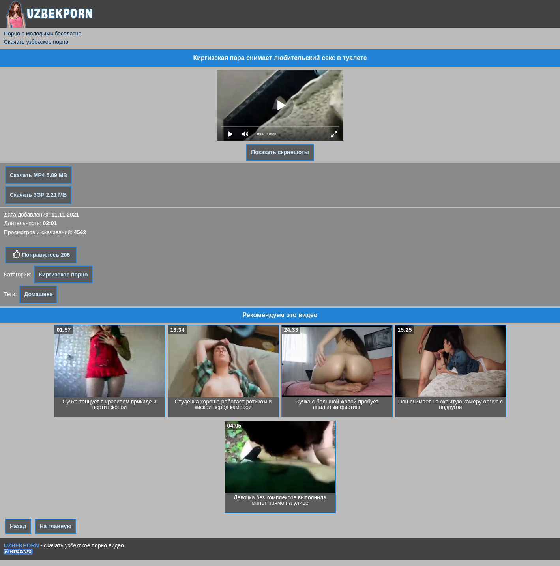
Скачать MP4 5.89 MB (38, 175)
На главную (55, 526)
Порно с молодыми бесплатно (42, 33)
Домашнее (38, 294)
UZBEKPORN (21, 545)
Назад (18, 526)
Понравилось (41, 254)
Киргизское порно (63, 274)
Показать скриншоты (280, 152)
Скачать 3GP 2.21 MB (38, 195)
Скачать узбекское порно (36, 42)
